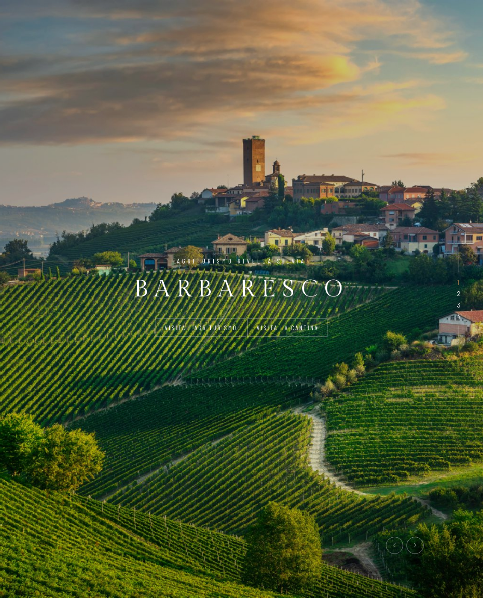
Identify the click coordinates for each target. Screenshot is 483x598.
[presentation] (394, 545)
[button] (458, 282)
